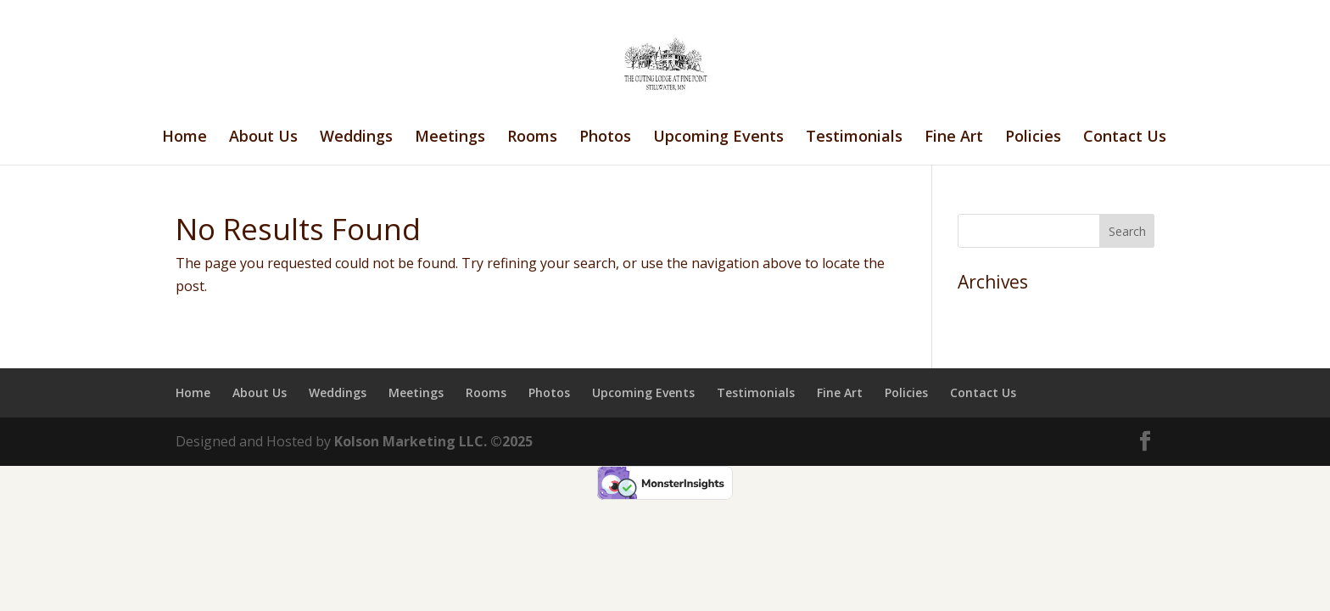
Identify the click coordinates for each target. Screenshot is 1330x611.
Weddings (356, 138)
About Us (263, 138)
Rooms (532, 138)
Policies (1033, 138)
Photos (605, 138)
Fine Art (954, 138)
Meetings (450, 138)
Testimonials (854, 138)
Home (184, 138)
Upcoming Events (718, 138)
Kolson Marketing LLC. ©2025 (433, 441)
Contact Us (1124, 138)
